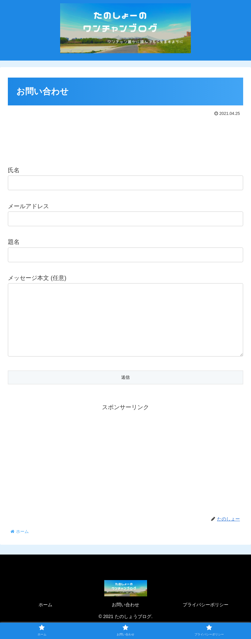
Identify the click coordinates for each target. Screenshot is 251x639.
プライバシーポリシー (205, 617)
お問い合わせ (125, 617)
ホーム (45, 617)
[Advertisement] (125, 137)
